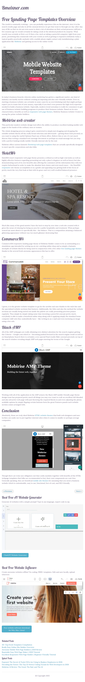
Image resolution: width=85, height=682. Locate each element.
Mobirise (17, 41)
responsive (6, 168)
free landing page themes (71, 248)
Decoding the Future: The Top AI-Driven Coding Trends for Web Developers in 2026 (35, 664)
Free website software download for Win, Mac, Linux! (17, 629)
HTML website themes (44, 415)
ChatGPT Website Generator (15, 555)
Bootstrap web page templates (40, 144)
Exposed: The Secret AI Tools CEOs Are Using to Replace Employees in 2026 (32, 662)
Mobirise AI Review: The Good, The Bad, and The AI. (22, 667)
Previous (8, 491)
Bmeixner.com (15, 8)
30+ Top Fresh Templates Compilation (17, 645)
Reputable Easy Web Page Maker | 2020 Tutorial (21, 652)
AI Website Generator (28, 497)
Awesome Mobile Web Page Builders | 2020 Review (22, 650)
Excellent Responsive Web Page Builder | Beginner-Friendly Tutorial (29, 655)
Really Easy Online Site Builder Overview (18, 647)
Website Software (25, 568)
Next (78, 491)
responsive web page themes (41, 112)
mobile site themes (40, 481)
